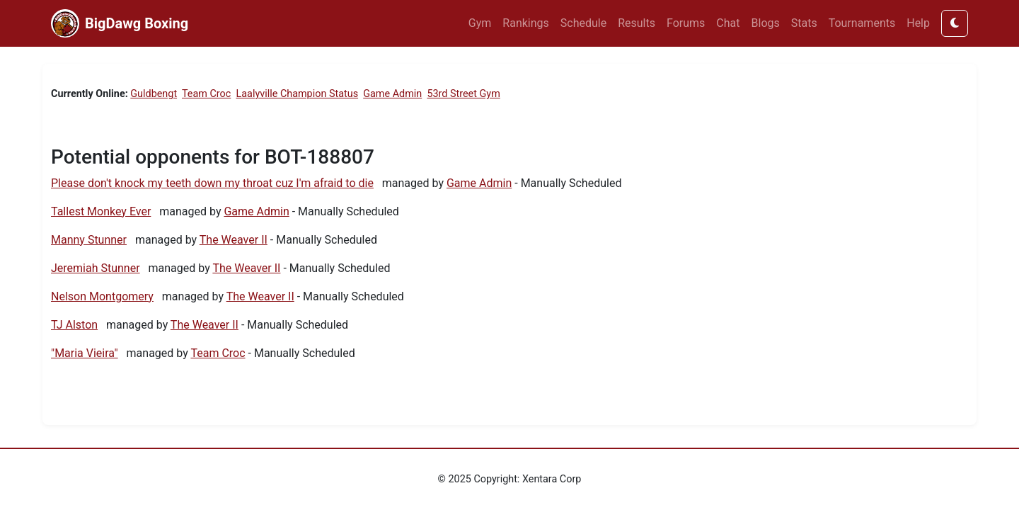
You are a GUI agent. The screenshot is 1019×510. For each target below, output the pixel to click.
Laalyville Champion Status (297, 94)
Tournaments (862, 23)
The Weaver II (233, 239)
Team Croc (206, 94)
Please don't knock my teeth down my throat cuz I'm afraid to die (212, 183)
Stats (804, 23)
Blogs (766, 23)
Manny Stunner (89, 239)
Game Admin (392, 94)
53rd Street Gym (463, 94)
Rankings (525, 23)
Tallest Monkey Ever (101, 211)
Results (636, 23)
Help (918, 23)
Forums (686, 23)
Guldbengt (153, 94)
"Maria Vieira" (84, 353)
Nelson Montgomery (102, 296)
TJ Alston (74, 325)
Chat (727, 23)
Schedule (583, 23)
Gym (480, 23)
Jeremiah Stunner (95, 268)
